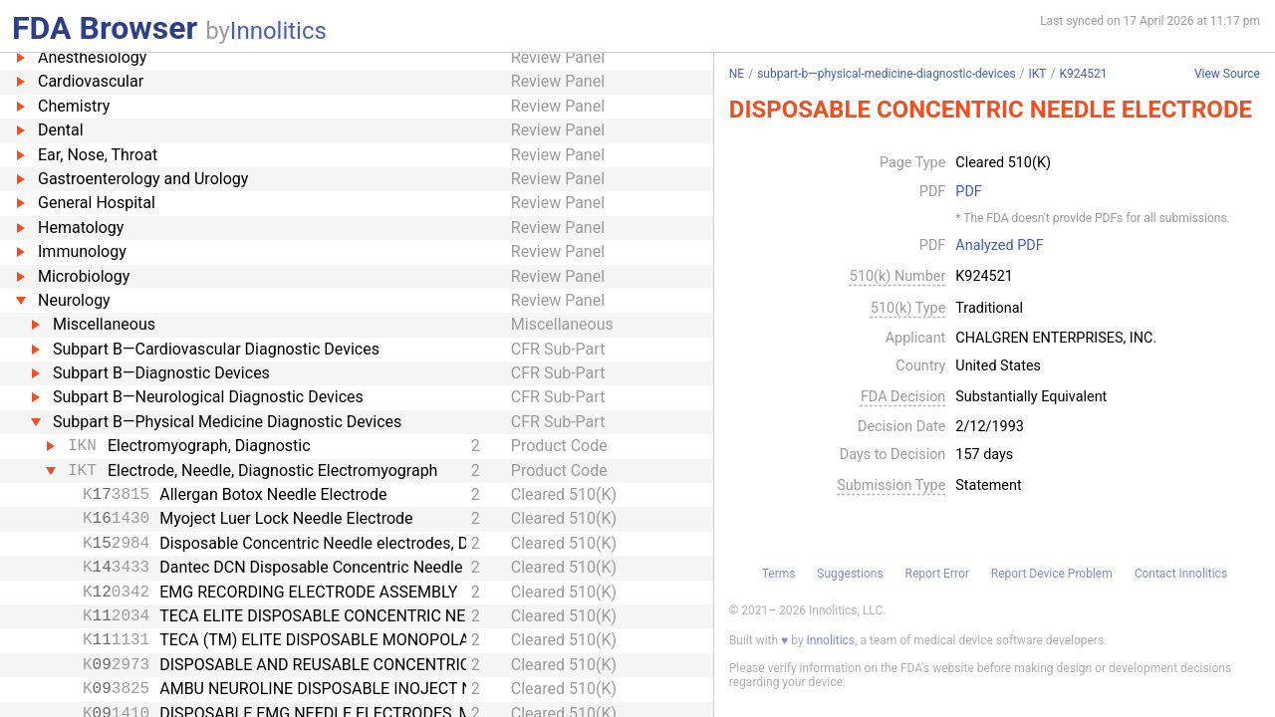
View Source (1227, 74)
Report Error (936, 574)
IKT (1038, 74)
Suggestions (850, 574)
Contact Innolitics (1181, 574)
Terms (779, 574)
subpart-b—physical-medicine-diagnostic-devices (886, 74)
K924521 (1083, 74)
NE (736, 74)
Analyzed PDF (999, 246)
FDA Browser (104, 28)
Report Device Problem (1052, 574)
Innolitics (278, 31)
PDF (968, 192)
